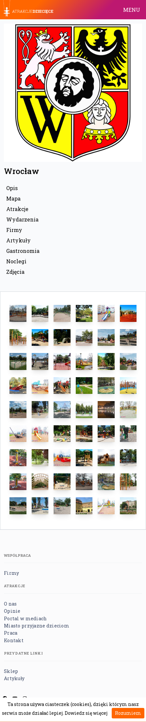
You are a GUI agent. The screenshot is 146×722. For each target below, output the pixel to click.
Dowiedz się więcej (86, 713)
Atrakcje (17, 208)
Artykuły (18, 240)
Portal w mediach (25, 618)
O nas (10, 604)
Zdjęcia (15, 271)
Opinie (12, 611)
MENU (131, 9)
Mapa (13, 198)
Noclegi (16, 261)
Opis (12, 188)
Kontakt (14, 640)
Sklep (11, 671)
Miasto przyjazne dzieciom (36, 626)
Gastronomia (23, 250)
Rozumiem (128, 713)
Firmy (14, 229)
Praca (10, 633)
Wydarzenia (22, 219)
